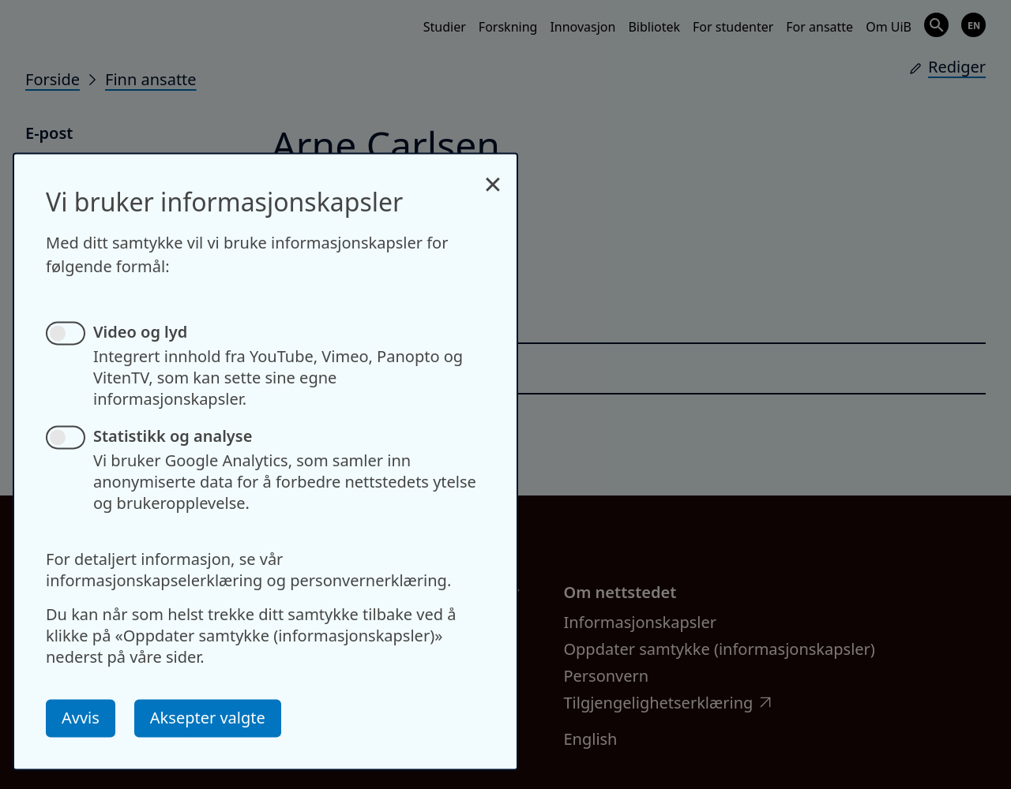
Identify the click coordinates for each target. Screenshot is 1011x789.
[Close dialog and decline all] (493, 175)
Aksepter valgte (207, 717)
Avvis (81, 717)
